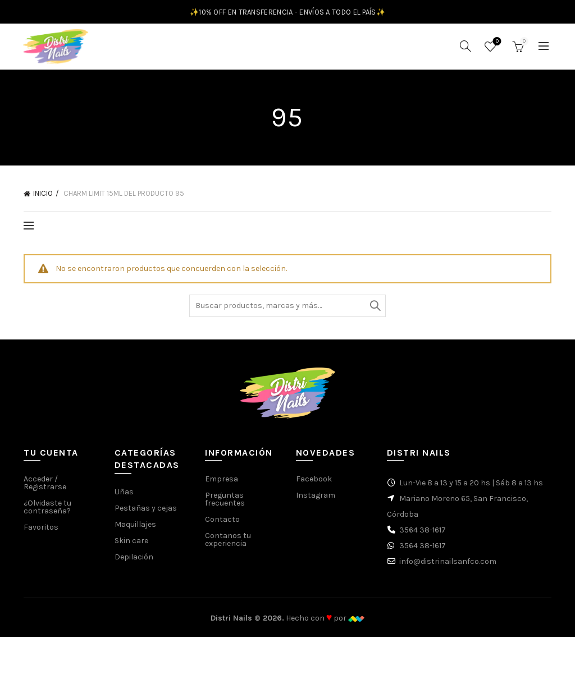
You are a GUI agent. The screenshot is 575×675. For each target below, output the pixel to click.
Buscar (374, 312)
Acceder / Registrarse (45, 490)
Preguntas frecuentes (225, 506)
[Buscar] (465, 50)
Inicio (43, 200)
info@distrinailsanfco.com (447, 568)
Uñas (124, 498)
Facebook (314, 486)
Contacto (222, 526)
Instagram (315, 502)
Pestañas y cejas (146, 515)
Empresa (221, 486)
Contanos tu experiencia (228, 546)
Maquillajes (135, 531)
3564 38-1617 (422, 537)
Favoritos (496, 45)
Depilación (134, 563)
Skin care (131, 547)
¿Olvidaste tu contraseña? (47, 514)
